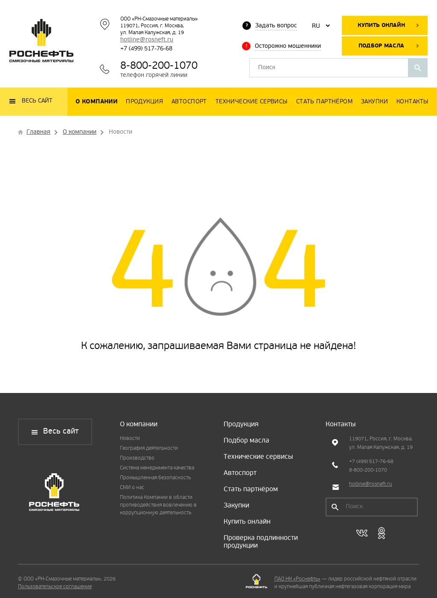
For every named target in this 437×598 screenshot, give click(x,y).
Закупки (236, 505)
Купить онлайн (381, 25)
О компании (138, 424)
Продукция (241, 424)
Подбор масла (381, 46)
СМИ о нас (132, 487)
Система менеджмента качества (157, 468)
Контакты (340, 424)
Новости (130, 438)
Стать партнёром (251, 489)
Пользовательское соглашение (55, 586)
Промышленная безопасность (155, 478)
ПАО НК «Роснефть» (297, 579)
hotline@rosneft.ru (146, 40)
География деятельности (149, 448)
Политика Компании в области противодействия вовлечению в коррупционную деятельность (158, 505)
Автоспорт (240, 473)
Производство (137, 458)
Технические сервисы (258, 457)
